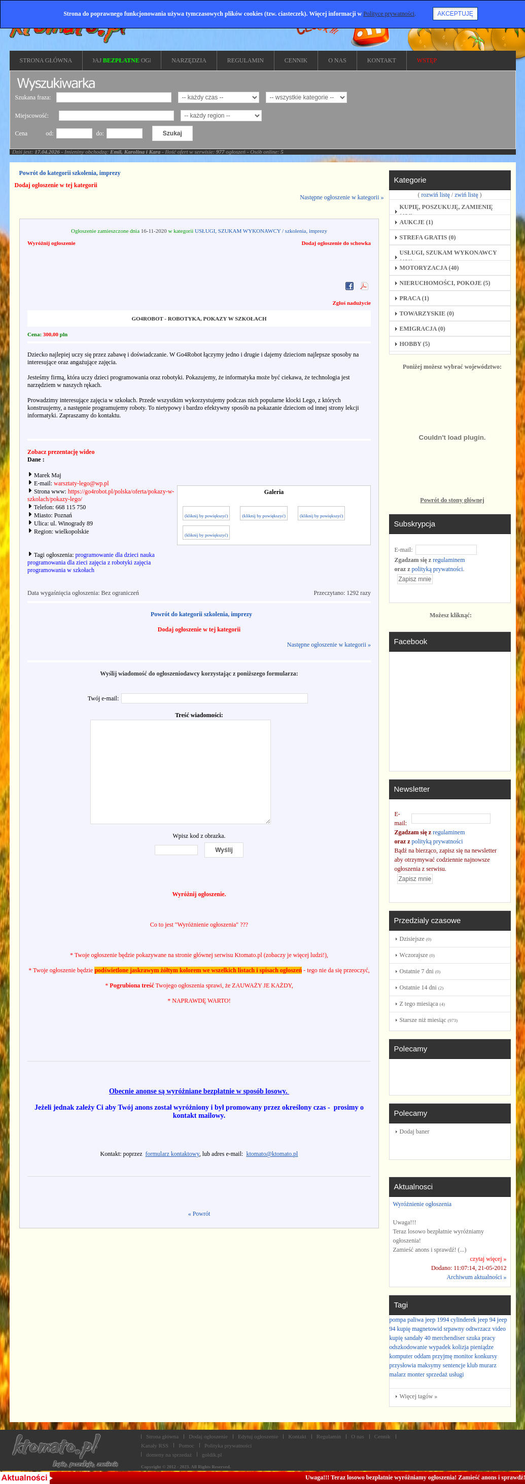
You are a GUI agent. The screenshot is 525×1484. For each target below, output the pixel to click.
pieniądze (482, 1347)
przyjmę (442, 1356)
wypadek (439, 1347)
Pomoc (186, 1445)
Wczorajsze (417, 955)
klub (472, 1365)
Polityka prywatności (228, 1445)
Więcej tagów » (419, 1396)
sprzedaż (436, 1374)
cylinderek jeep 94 (473, 1319)
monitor (463, 1356)
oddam (422, 1356)
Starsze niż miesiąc (429, 1019)
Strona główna (162, 1436)
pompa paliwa (407, 1319)
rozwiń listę (436, 194)
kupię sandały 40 (410, 1337)
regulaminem (449, 559)
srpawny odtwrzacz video (474, 1328)
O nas (357, 1436)
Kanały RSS (154, 1445)
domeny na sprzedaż (169, 1455)
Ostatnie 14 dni (422, 987)
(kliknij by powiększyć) (206, 515)
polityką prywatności (437, 569)
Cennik (382, 1436)
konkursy (486, 1356)
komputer (401, 1356)
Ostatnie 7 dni (420, 971)
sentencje (454, 1365)
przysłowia (403, 1365)
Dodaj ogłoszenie (208, 1436)
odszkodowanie (409, 1347)
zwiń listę (466, 194)
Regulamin (329, 1436)
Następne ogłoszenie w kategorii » (341, 197)
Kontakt (297, 1436)
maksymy (429, 1365)
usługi (456, 1374)
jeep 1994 (437, 1319)
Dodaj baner (415, 1131)
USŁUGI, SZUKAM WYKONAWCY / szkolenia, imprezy (261, 231)
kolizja (460, 1347)
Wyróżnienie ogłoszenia (422, 1204)
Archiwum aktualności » (477, 1277)
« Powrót (199, 1213)
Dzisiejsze (416, 938)
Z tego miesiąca (422, 1003)
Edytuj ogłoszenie (258, 1436)
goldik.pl (212, 1455)
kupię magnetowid (419, 1328)
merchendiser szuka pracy (464, 1337)
